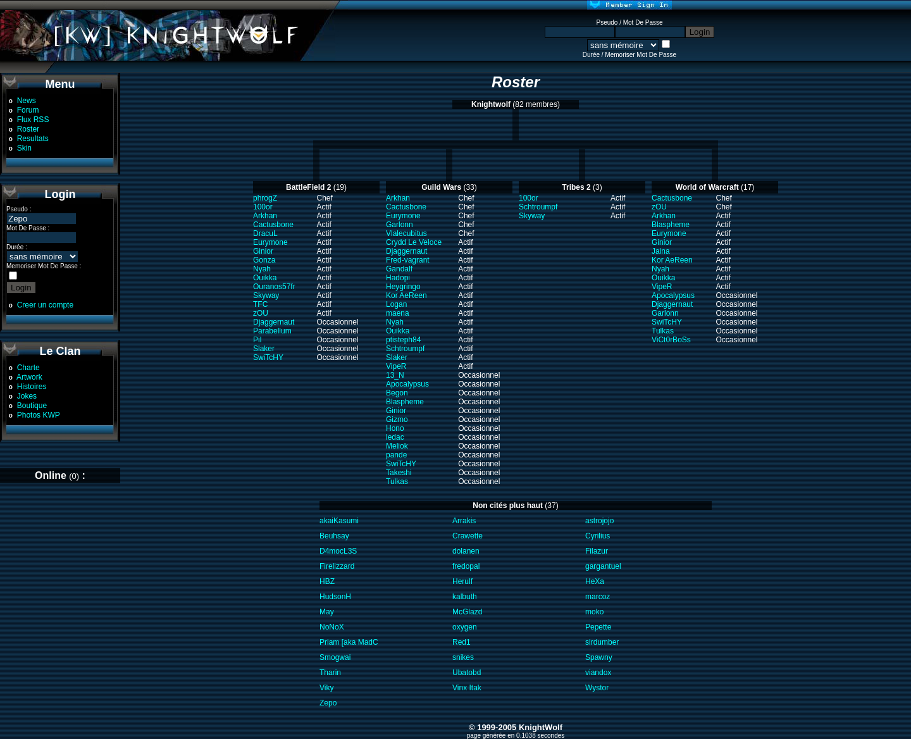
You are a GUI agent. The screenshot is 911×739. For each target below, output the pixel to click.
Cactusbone (273, 224)
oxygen (464, 627)
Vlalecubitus (406, 233)
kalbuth (464, 596)
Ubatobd (466, 672)
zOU (260, 313)
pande (396, 454)
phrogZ (265, 198)
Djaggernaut (273, 322)
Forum (28, 110)
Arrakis (464, 520)
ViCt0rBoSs (671, 339)
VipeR (396, 366)
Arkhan (265, 215)
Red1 (461, 642)
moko (594, 611)
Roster (28, 129)
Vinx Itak (466, 687)
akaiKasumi (339, 520)
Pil (257, 339)
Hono (395, 428)
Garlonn (399, 224)
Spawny (598, 657)
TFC (260, 304)
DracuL (265, 233)
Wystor (597, 687)
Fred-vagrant (408, 260)
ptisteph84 (403, 339)
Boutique (32, 405)
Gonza (264, 260)
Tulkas (397, 481)
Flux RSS (33, 119)
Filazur (596, 551)
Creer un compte (45, 305)
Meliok (397, 446)
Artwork (29, 377)
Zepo (328, 703)
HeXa (594, 581)
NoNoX (331, 627)
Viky (326, 687)
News (26, 100)
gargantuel (603, 566)
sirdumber (602, 642)
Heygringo (403, 286)
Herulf (462, 581)
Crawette (467, 535)
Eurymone (270, 242)
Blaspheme (405, 401)
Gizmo (397, 419)
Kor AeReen (406, 295)
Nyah (262, 268)
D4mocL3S (338, 551)
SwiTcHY (268, 357)
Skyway (266, 295)
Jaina (661, 251)
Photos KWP (38, 415)
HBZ (327, 581)
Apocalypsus (407, 384)
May (326, 611)
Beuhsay (334, 535)
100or (263, 206)
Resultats (33, 138)
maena (397, 313)
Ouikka (264, 277)
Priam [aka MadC (348, 642)
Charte (28, 367)
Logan (396, 304)
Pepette (598, 627)
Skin (24, 148)
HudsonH (335, 596)
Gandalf (399, 268)
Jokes (27, 396)
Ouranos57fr (274, 286)
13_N (395, 375)
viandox (598, 672)
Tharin (330, 672)
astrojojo (599, 520)
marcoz (597, 596)
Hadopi (398, 277)
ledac (395, 437)
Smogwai (334, 657)
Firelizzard (336, 566)
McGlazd (467, 611)
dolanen (466, 551)
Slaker (264, 348)
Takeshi (399, 472)
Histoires (32, 386)
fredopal (466, 566)
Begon (397, 392)
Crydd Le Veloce (414, 242)
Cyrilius (597, 535)
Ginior (263, 251)
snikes (463, 657)
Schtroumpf (405, 348)
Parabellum (272, 330)
